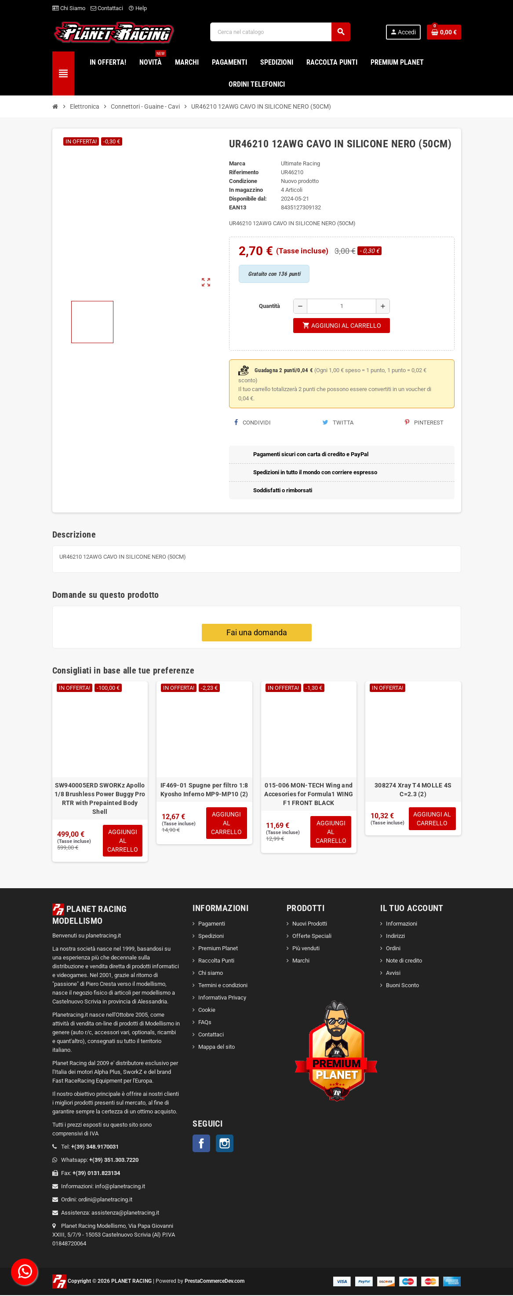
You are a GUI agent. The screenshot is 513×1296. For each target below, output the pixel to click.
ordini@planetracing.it (105, 1200)
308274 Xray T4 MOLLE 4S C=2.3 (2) (413, 790)
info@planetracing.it (120, 1187)
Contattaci (107, 8)
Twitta (337, 422)
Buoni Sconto (402, 986)
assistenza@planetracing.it (125, 1213)
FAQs (204, 1023)
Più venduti (306, 949)
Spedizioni (211, 937)
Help (137, 8)
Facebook (201, 1144)
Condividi (252, 422)
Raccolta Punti (216, 961)
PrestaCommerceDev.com (214, 1282)
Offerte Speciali (311, 937)
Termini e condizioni (222, 986)
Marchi (300, 961)
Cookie (206, 1010)
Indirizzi (395, 937)
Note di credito (404, 961)
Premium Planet (218, 949)
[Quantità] (341, 306)
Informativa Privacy (222, 998)
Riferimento (243, 172)
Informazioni (401, 924)
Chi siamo (210, 973)
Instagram (224, 1144)
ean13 (237, 207)
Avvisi (393, 973)
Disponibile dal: (248, 198)
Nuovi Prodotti (309, 924)
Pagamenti (211, 924)
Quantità (269, 306)
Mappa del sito (216, 1047)
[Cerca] (280, 31)
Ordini (393, 949)
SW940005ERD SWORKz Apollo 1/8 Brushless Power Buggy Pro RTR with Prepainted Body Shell (100, 798)
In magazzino (246, 190)
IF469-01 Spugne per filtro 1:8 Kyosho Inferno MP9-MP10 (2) (204, 790)
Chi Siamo (68, 8)
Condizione (243, 181)
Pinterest (424, 422)
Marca (237, 163)
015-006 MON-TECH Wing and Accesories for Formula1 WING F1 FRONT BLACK (308, 794)
